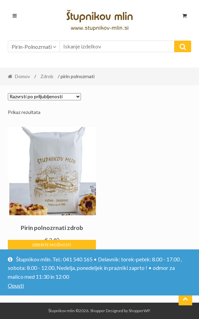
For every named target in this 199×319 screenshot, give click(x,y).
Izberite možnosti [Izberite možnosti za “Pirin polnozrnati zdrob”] (51, 244)
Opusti (16, 285)
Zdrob (46, 76)
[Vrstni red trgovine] (44, 96)
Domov (22, 76)
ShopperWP (139, 310)
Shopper (97, 310)
